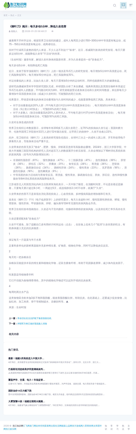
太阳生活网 (56, 425)
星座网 (47, 425)
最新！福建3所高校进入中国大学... (26, 358)
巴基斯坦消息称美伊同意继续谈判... (26, 369)
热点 (12, 15)
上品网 (69, 425)
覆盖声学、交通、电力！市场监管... (26, 380)
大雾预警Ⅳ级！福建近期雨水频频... (26, 401)
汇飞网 (26, 425)
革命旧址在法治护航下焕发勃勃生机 (34, 318)
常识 (111, 427)
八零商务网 (88, 425)
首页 (5, 15)
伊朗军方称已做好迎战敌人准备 (32, 323)
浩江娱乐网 (11, 429)
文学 (129, 427)
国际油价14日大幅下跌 (20, 390)
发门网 (33, 425)
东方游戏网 (77, 425)
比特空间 (40, 425)
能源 (63, 425)
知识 (106, 427)
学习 (117, 427)
